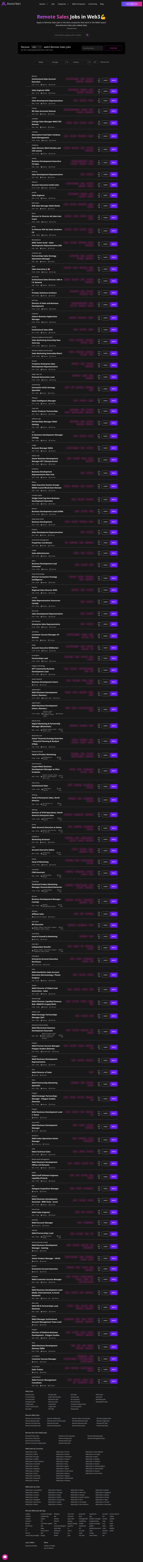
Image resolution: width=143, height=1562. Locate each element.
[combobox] (60, 62)
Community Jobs (76, 1406)
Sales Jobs (99, 1397)
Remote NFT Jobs (102, 1423)
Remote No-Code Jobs (32, 1438)
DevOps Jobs (52, 1395)
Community (92, 4)
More (105, 80)
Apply (114, 80)
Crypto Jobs (52, 1406)
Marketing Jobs (101, 1399)
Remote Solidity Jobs (53, 1418)
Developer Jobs (30, 1402)
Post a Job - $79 (131, 4)
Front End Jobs (30, 1397)
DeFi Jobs (74, 1395)
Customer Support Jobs (78, 1404)
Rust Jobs (28, 1409)
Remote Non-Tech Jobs (32, 1441)
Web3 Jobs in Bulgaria (32, 1469)
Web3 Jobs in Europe (32, 1457)
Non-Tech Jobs (75, 1402)
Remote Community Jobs (67, 1436)
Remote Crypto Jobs (103, 1421)
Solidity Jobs (29, 1404)
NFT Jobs (51, 1409)
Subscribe (113, 48)
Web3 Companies (78, 4)
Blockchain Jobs (53, 1399)
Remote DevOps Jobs (54, 1426)
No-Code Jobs (75, 1399)
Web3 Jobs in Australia (32, 1464)
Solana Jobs (52, 1404)
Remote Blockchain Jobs (80, 1421)
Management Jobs (102, 1402)
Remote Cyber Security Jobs (81, 1418)
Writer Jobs (99, 1395)
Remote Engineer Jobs (104, 1418)
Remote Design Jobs (65, 1438)
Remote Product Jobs (32, 1436)
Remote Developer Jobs (33, 1426)
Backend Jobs (29, 1395)
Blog (102, 4)
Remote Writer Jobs (65, 1441)
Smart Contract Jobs (31, 1406)
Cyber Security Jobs (54, 1397)
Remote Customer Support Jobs (35, 1443)
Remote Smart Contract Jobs (56, 1421)
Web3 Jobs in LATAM (32, 1459)
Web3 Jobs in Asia (31, 1452)
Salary (41, 62)
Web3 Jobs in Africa (31, 1454)
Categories (63, 4)
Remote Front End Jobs (32, 1418)
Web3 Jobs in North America (34, 1461)
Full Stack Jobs (30, 1399)
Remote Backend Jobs (32, 1421)
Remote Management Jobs (96, 1438)
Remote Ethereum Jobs (79, 1423)
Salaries (43, 4)
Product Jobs (75, 1397)
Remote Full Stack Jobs (32, 1423)
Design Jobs (74, 1409)
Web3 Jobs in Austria (32, 1466)
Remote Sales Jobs (65, 1443)
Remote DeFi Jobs (102, 1426)
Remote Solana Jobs (78, 1426)
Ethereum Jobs (53, 1402)
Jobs (53, 4)
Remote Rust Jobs (53, 1423)
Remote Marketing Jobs (95, 1436)
